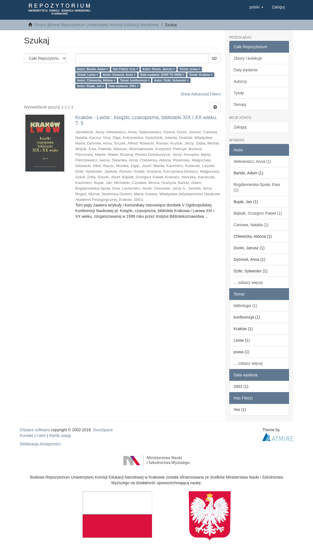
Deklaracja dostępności (40, 444)
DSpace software (35, 430)
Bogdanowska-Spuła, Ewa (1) (257, 187)
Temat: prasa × (189, 69)
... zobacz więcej (248, 282)
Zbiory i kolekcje (248, 58)
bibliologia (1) (245, 305)
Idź (214, 58)
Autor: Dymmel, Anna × (119, 74)
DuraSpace (103, 430)
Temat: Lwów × (87, 74)
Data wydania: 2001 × (124, 86)
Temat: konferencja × (135, 80)
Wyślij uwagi (60, 435)
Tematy (240, 104)
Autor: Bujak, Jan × (90, 86)
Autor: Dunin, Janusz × (158, 69)
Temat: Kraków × (201, 74)
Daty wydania (245, 70)
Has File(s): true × (125, 69)
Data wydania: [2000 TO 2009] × (162, 74)
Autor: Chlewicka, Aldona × (96, 80)
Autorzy (240, 81)
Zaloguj (240, 127)
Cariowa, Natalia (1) (251, 225)
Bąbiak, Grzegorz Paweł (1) (258, 213)
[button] (256, 7)
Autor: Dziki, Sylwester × (171, 80)
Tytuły (239, 93)
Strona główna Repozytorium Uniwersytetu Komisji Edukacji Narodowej (96, 25)
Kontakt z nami (33, 435)
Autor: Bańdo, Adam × (92, 69)
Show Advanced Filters (200, 94)
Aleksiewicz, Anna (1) (252, 161)
